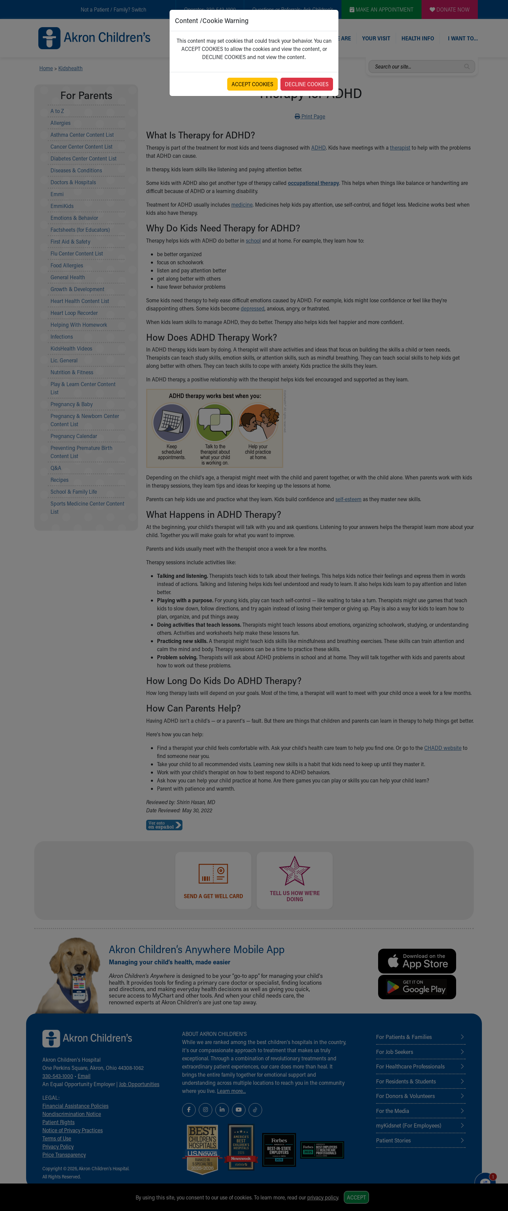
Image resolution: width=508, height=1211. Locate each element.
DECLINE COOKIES (307, 84)
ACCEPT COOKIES (252, 84)
